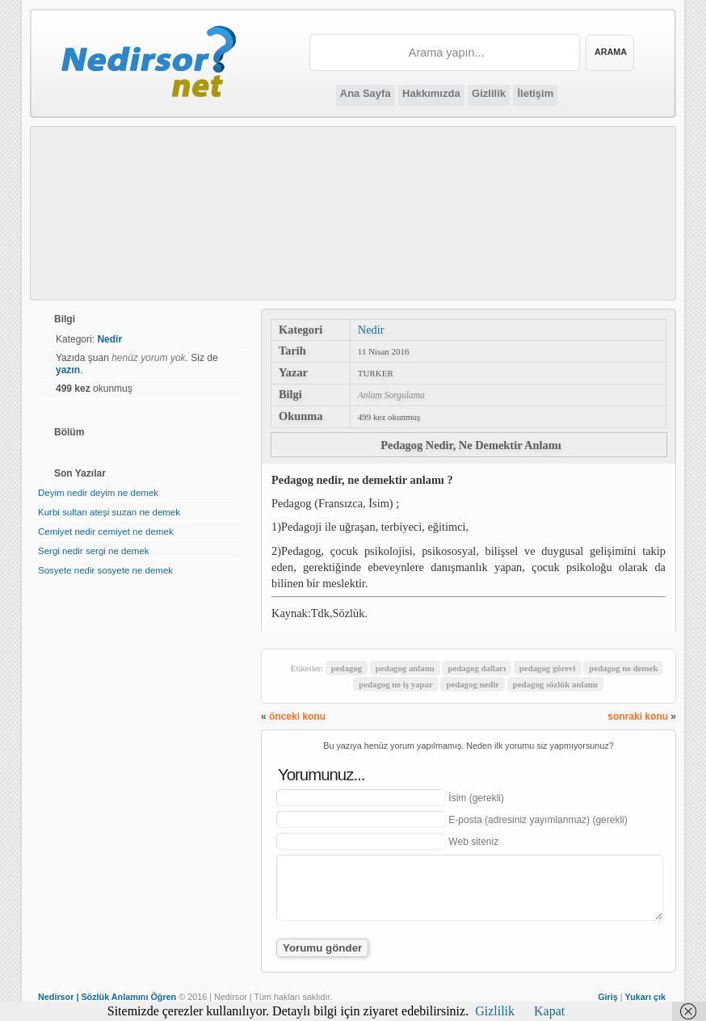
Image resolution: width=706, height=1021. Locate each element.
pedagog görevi (547, 668)
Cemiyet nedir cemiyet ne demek (106, 531)
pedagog (346, 668)
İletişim (535, 93)
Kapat (549, 1011)
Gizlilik (489, 93)
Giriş (608, 997)
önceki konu (297, 716)
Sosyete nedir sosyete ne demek (105, 570)
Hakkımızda (431, 93)
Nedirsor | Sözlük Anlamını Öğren (107, 997)
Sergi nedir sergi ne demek (93, 551)
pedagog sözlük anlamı (555, 684)
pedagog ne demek (623, 668)
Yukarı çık (645, 997)
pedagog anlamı (405, 668)
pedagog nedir (472, 684)
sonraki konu (637, 716)
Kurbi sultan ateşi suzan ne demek (109, 512)
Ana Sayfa (365, 93)
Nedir (371, 329)
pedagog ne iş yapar (395, 684)
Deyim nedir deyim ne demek (98, 493)
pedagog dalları (477, 668)
